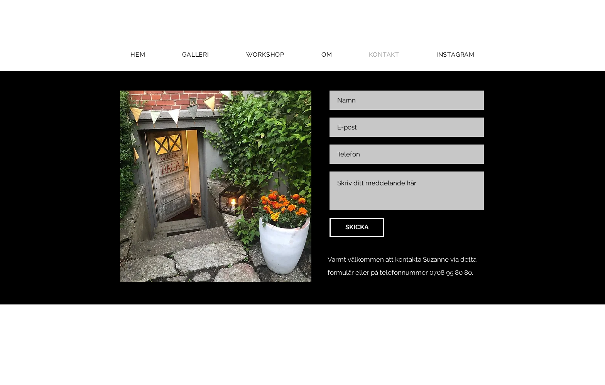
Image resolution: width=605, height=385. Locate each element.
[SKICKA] (357, 227)
